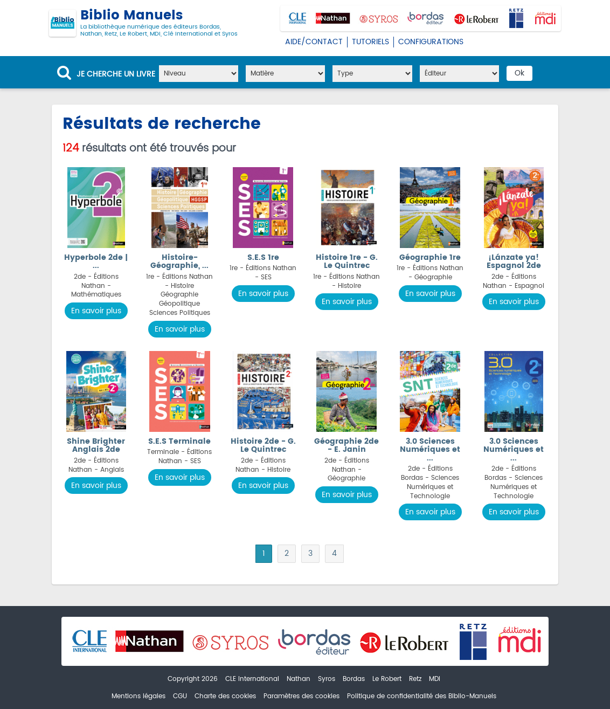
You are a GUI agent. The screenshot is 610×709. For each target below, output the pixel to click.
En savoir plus (96, 311)
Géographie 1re (430, 257)
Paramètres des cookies (301, 696)
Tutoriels (370, 42)
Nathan (298, 679)
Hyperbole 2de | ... (96, 261)
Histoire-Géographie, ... (179, 261)
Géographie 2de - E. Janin (346, 445)
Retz (415, 679)
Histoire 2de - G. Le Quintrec (263, 445)
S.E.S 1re (263, 257)
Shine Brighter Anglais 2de (96, 445)
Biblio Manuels (143, 23)
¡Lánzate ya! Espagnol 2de (514, 261)
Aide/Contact (314, 42)
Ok (519, 73)
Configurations (430, 42)
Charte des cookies (225, 696)
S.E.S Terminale (179, 441)
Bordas (354, 679)
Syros (326, 679)
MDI (434, 679)
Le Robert (386, 679)
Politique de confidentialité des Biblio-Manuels (421, 696)
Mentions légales (138, 696)
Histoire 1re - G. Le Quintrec (347, 261)
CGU (180, 696)
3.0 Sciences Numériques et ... (430, 449)
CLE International (252, 679)
